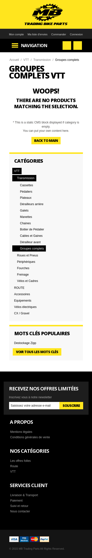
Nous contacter (20, 511)
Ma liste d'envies (38, 34)
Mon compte (16, 34)
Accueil (14, 60)
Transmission (42, 60)
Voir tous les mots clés (37, 351)
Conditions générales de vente (30, 437)
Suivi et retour (19, 506)
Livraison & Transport (24, 495)
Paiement (16, 500)
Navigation (34, 45)
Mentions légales (21, 432)
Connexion (76, 34)
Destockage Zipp (25, 343)
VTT (26, 60)
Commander (58, 34)
